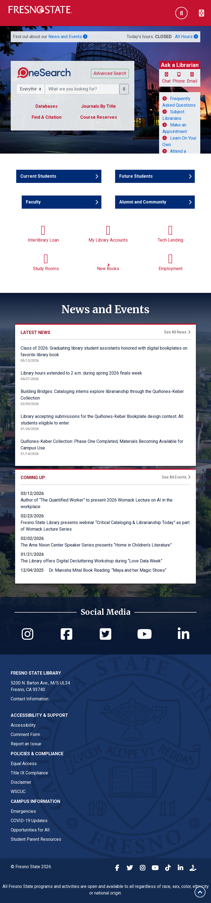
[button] (124, 89)
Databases (46, 106)
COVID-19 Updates (29, 820)
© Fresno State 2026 (31, 866)
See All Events (174, 477)
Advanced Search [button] (109, 73)
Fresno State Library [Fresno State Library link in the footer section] (36, 673)
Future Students (136, 176)
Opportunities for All (30, 830)
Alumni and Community (142, 202)
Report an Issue (26, 743)
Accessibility (23, 725)
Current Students (38, 176)
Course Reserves (98, 117)
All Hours (186, 36)
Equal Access (24, 763)
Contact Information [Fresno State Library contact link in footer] (29, 698)
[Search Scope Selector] (30, 89)
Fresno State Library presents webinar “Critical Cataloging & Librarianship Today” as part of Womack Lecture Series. (105, 526)
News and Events (67, 36)
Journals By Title (98, 106)
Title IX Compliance (29, 772)
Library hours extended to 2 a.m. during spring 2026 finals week (81, 373)
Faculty (42, 202)
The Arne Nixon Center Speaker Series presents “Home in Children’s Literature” (96, 545)
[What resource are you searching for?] (82, 89)
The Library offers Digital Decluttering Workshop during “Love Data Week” (91, 561)
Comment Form (25, 734)
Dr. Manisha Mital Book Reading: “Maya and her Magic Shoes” (107, 570)
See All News (175, 332)
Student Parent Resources (36, 839)
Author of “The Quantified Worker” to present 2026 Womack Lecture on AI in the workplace (97, 503)
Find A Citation (47, 117)
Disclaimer (21, 782)
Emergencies (23, 811)
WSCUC (18, 791)
